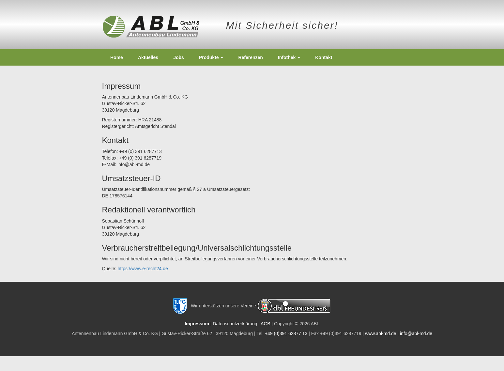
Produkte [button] (211, 57)
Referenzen (250, 57)
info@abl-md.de (416, 333)
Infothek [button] (289, 57)
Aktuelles (148, 57)
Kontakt (323, 57)
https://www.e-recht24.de (143, 268)
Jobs (178, 57)
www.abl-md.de (380, 333)
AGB (265, 323)
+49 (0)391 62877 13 (286, 333)
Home (116, 57)
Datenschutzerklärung (235, 323)
